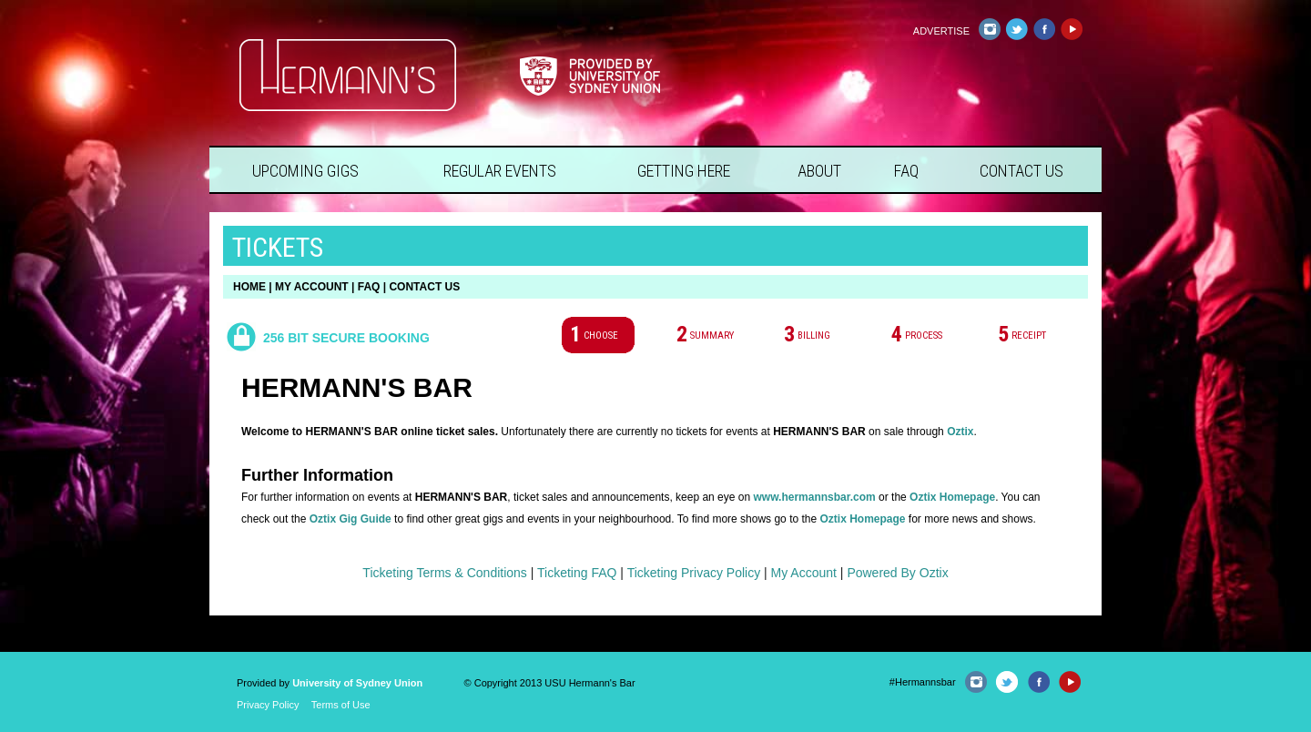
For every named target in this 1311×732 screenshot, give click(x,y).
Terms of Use (341, 704)
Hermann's (347, 75)
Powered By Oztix (897, 572)
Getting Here (683, 170)
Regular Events (499, 170)
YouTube (1071, 29)
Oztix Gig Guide (350, 519)
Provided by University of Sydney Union (590, 76)
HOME (249, 286)
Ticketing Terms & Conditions (444, 572)
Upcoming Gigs (305, 170)
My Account (804, 572)
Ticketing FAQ (576, 572)
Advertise (941, 30)
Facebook (1043, 29)
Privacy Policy (268, 704)
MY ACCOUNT (312, 286)
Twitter (1016, 29)
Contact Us (1021, 170)
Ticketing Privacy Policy (694, 572)
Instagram (989, 29)
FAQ (906, 170)
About (819, 170)
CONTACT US (424, 286)
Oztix (960, 431)
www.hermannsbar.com (814, 497)
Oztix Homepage (952, 497)
